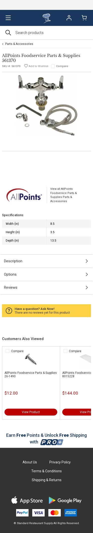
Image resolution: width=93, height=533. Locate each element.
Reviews (10, 287)
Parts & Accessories (19, 44)
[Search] (46, 32)
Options (10, 274)
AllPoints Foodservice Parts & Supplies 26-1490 (30, 374)
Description (13, 261)
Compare (62, 66)
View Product (31, 412)
